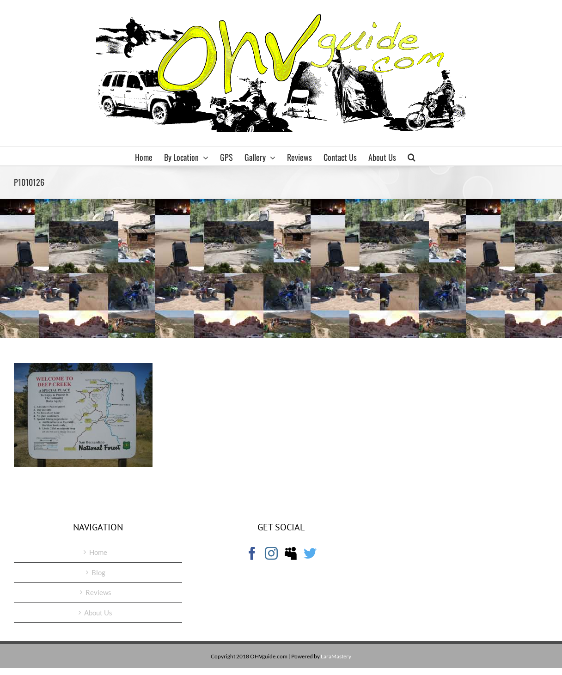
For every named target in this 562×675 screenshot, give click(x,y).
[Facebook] (251, 553)
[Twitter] (310, 553)
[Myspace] (290, 553)
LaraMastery (336, 656)
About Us (98, 612)
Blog (98, 572)
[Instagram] (271, 553)
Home (98, 552)
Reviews (98, 592)
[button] (411, 156)
